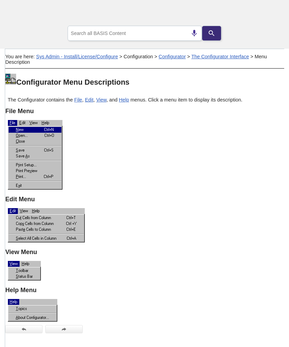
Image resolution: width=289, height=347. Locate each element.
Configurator (172, 56)
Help (124, 100)
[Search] (211, 33)
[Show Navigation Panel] (270, 14)
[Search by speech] (194, 33)
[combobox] (135, 33)
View (101, 100)
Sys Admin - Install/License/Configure (77, 56)
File (78, 100)
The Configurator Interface (220, 56)
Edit (89, 100)
